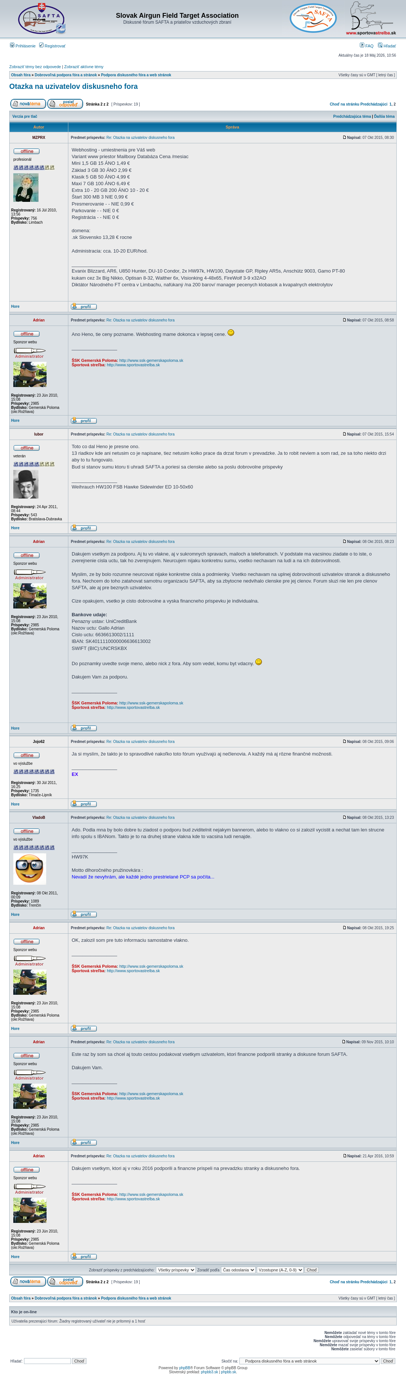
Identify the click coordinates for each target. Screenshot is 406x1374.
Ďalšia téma (384, 116)
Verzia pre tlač (25, 116)
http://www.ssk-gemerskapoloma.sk (151, 360)
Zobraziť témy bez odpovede (35, 66)
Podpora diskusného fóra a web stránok (136, 75)
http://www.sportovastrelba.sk (133, 365)
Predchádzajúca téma (352, 116)
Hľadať (387, 46)
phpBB (184, 1368)
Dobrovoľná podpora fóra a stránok (66, 75)
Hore (15, 306)
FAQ (366, 46)
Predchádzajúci (373, 104)
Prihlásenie (22, 46)
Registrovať (52, 46)
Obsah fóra (21, 75)
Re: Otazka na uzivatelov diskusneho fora (140, 138)
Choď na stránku (344, 104)
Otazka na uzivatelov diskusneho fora (73, 86)
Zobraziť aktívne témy (83, 66)
